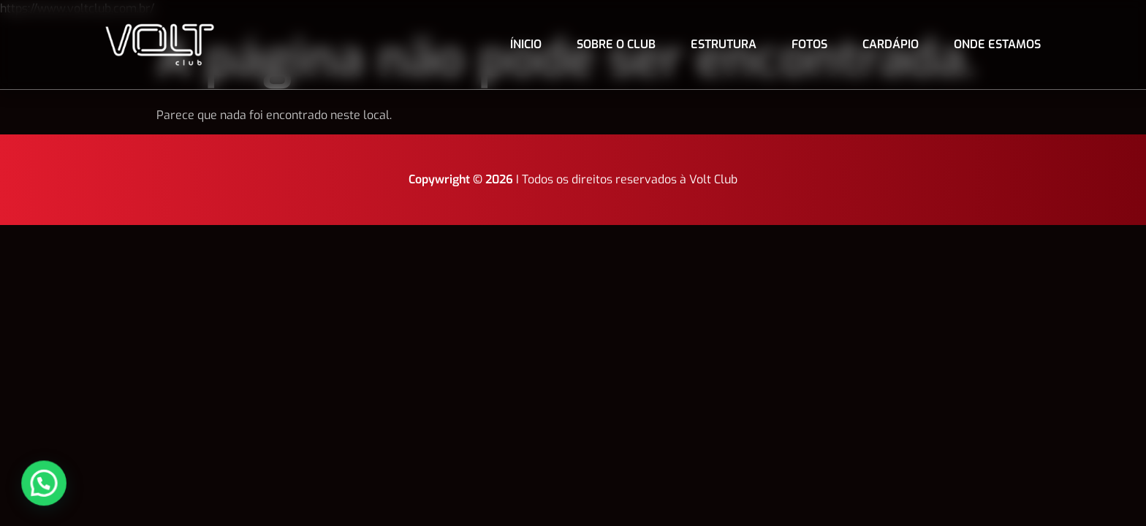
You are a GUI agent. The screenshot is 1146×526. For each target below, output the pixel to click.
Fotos (809, 44)
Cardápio (890, 44)
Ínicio (526, 44)
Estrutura (723, 44)
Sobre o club (616, 44)
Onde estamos (997, 44)
